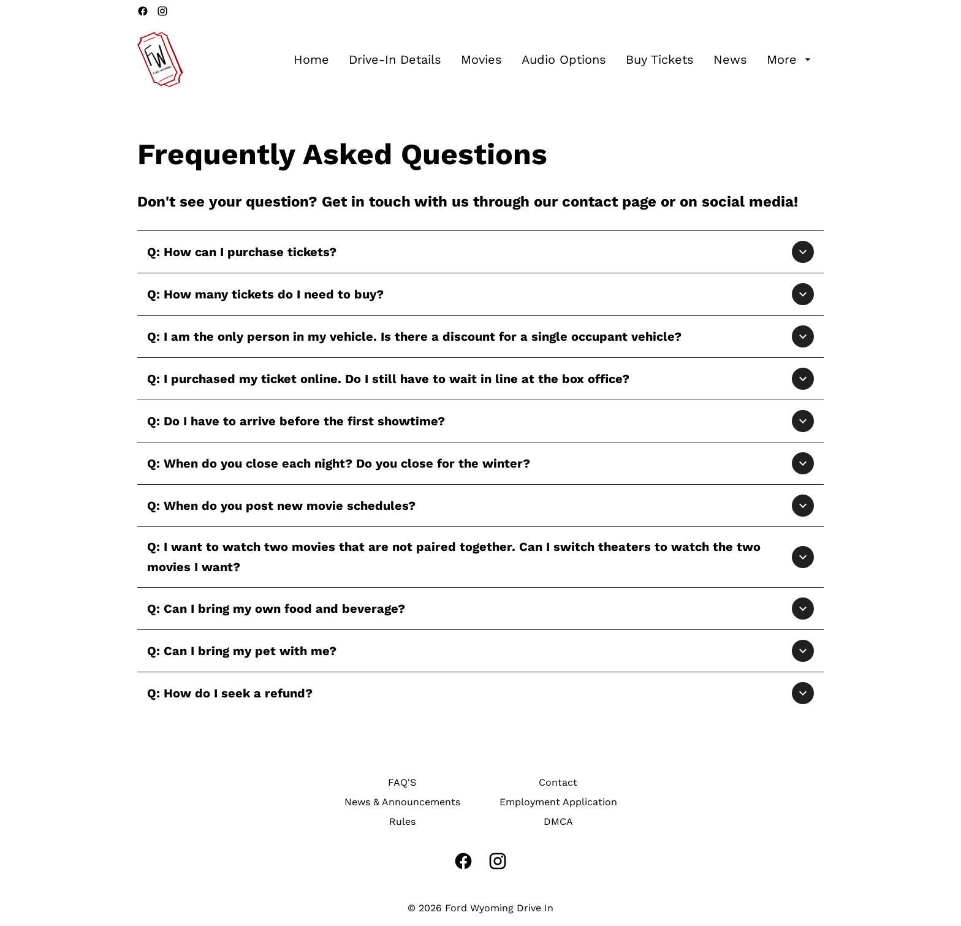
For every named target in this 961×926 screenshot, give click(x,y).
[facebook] (142, 11)
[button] (480, 252)
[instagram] (162, 11)
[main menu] (554, 59)
